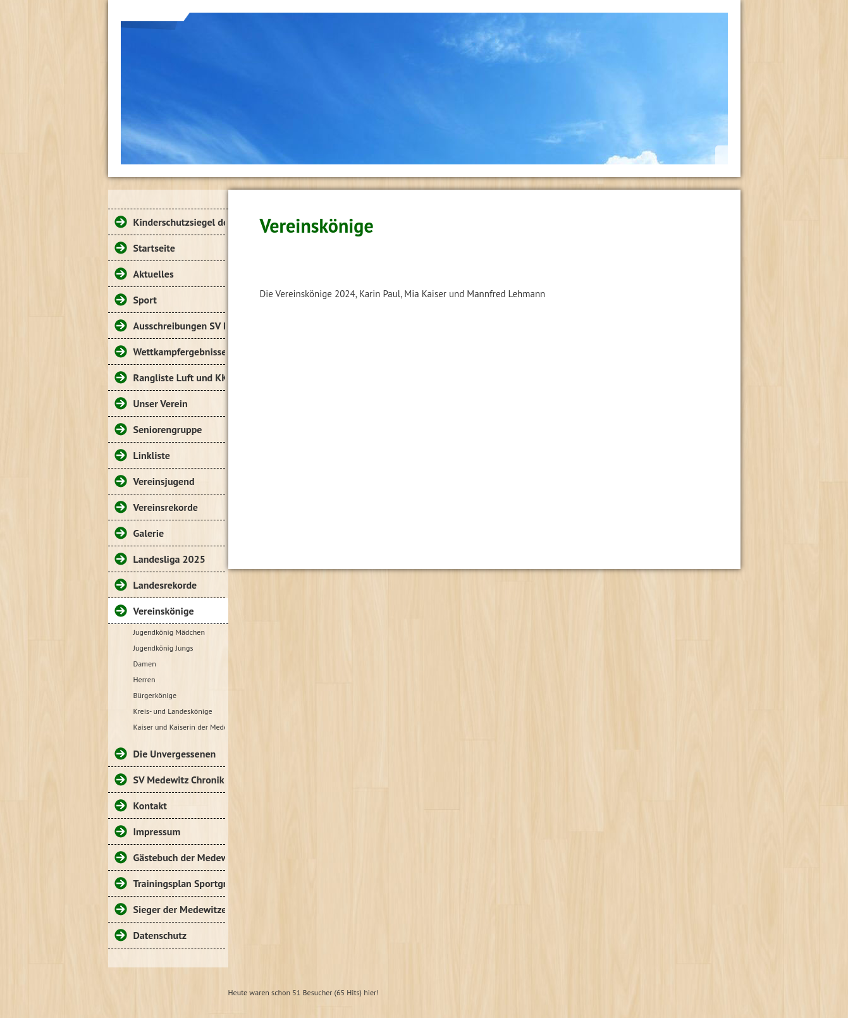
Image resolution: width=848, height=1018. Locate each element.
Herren (144, 679)
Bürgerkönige (155, 695)
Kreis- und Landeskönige (172, 711)
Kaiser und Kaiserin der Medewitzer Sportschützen (179, 727)
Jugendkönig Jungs (163, 648)
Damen (144, 663)
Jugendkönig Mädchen (169, 632)
